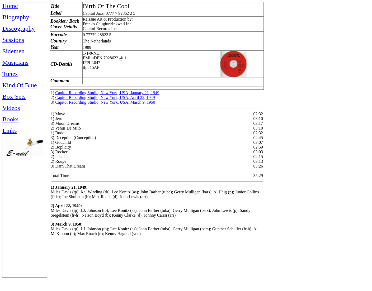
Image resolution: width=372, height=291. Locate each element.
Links (9, 130)
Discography (18, 28)
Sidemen (13, 51)
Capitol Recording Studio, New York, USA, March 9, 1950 (105, 102)
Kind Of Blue (19, 85)
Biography (15, 17)
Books (10, 119)
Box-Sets (14, 96)
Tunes (10, 73)
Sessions (13, 39)
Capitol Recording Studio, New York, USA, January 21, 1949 (107, 92)
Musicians (15, 62)
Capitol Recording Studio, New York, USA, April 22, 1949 (105, 97)
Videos (11, 107)
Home (10, 5)
